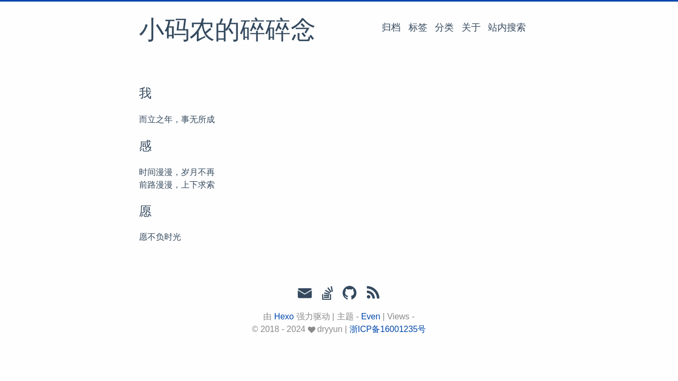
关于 (471, 27)
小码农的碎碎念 (227, 31)
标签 (417, 27)
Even (370, 316)
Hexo (284, 316)
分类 (444, 27)
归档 (391, 27)
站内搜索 (507, 27)
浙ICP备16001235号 (388, 329)
